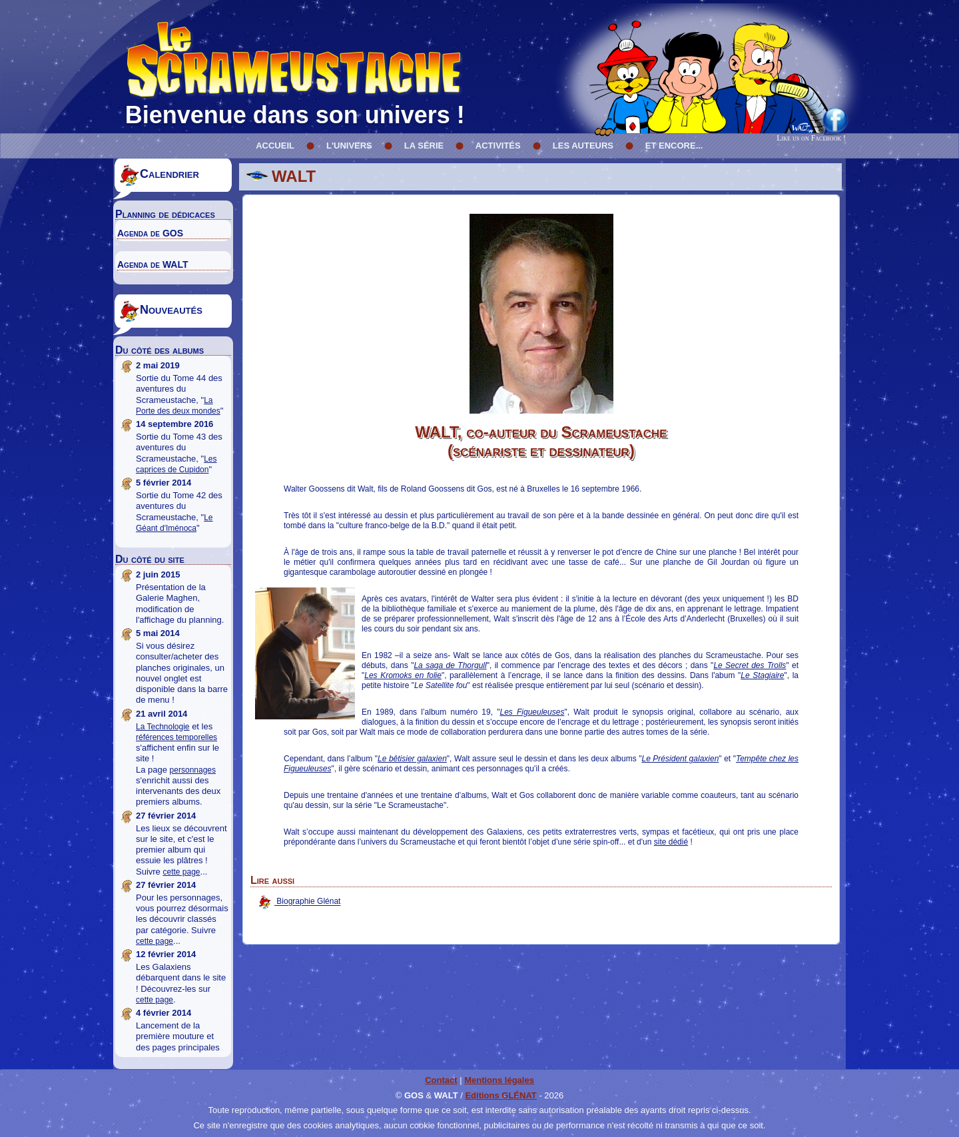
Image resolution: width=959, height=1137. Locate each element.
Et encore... (674, 146)
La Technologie (163, 726)
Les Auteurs (583, 146)
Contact (441, 1080)
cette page (181, 872)
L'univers (349, 146)
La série (424, 146)
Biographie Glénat (307, 902)
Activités (498, 146)
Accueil (275, 146)
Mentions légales (499, 1080)
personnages (193, 770)
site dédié (671, 842)
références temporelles (176, 737)
